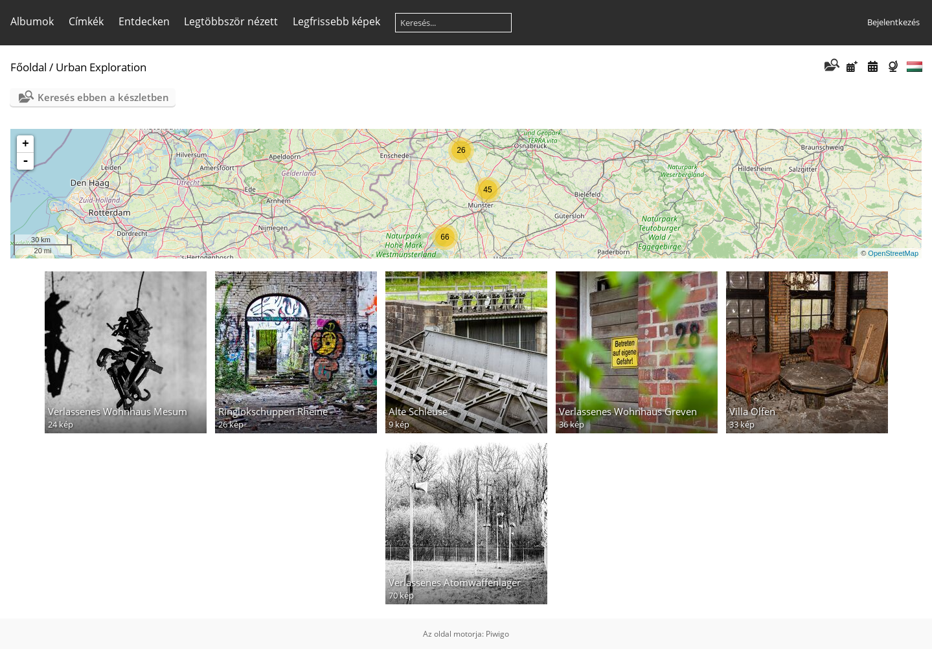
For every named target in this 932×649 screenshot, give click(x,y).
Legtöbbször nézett (231, 21)
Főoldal (28, 67)
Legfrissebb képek (336, 21)
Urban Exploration (101, 67)
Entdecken (144, 21)
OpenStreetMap (893, 253)
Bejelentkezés (893, 22)
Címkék (86, 21)
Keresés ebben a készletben (103, 97)
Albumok (32, 21)
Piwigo (497, 633)
